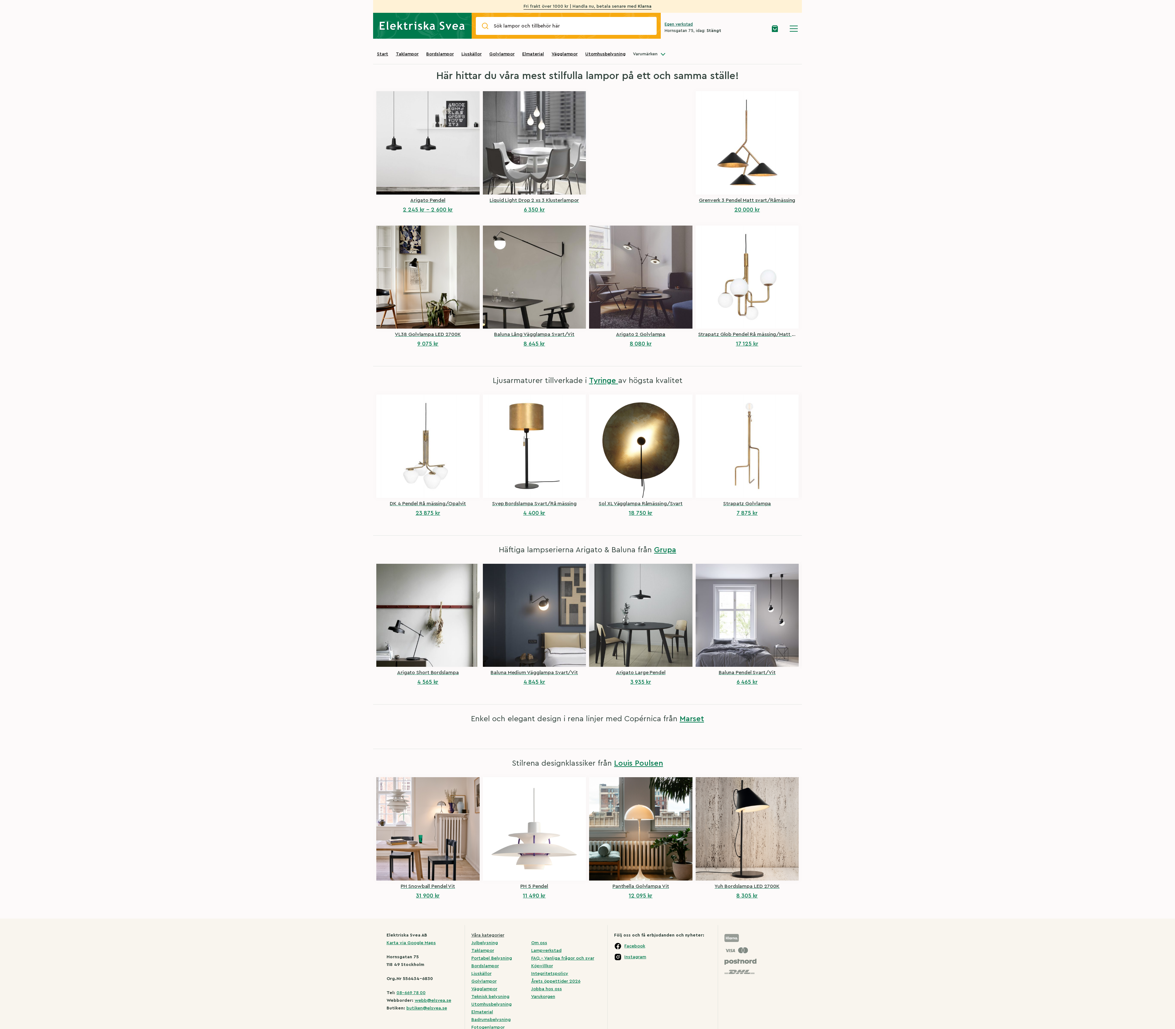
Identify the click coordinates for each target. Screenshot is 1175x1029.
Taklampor (407, 54)
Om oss (539, 943)
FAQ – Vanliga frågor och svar (562, 958)
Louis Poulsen (638, 763)
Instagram (635, 957)
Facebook (634, 946)
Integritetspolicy (549, 973)
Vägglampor (565, 54)
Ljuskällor (471, 54)
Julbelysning (484, 943)
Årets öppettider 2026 (555, 981)
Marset (692, 719)
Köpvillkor (542, 966)
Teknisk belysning (490, 996)
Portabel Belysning (491, 958)
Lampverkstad (546, 950)
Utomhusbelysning (605, 54)
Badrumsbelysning (491, 1019)
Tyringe (603, 381)
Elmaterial (533, 54)
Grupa (665, 550)
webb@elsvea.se (433, 1000)
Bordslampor (440, 54)
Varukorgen (543, 996)
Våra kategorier (487, 935)
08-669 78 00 (411, 993)
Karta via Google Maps (411, 943)
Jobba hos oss (546, 989)
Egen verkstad (679, 24)
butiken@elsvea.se (426, 1008)
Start (382, 54)
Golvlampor (502, 54)
